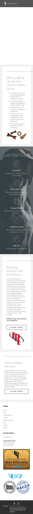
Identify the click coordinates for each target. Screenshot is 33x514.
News (4, 423)
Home (5, 410)
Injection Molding (8, 420)
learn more (16, 50)
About (5, 413)
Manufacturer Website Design (17, 508)
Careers (5, 428)
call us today (16, 56)
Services (5, 418)
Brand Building (7, 415)
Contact (5, 425)
